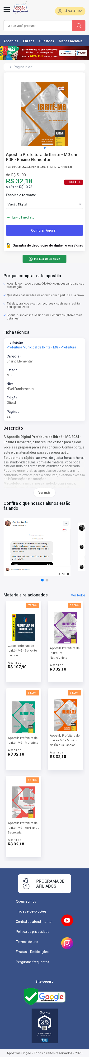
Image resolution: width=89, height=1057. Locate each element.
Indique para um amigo (44, 259)
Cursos (28, 41)
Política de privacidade (32, 931)
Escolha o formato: (21, 195)
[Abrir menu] (7, 12)
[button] (45, 148)
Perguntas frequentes (32, 962)
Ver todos (78, 595)
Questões (46, 41)
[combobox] (38, 25)
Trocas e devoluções (31, 911)
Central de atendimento (34, 922)
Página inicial (23, 67)
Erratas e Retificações (32, 952)
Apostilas (11, 41)
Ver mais (44, 492)
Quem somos (26, 901)
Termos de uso (27, 942)
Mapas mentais (71, 41)
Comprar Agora (43, 230)
